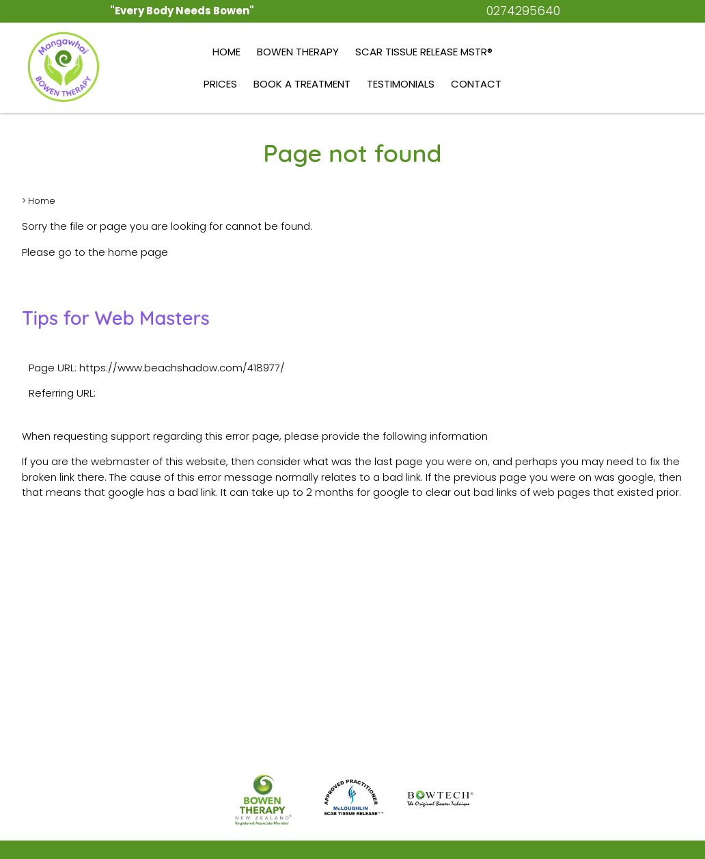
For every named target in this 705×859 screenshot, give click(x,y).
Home (226, 51)
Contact (476, 84)
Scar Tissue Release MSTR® (424, 51)
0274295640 (523, 10)
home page (138, 252)
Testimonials (400, 84)
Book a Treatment (301, 84)
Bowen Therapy (298, 51)
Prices (220, 84)
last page (398, 461)
